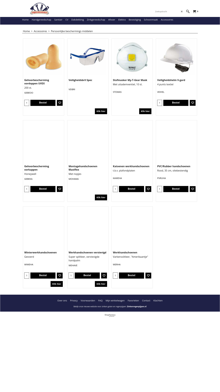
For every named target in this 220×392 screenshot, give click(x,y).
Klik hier (101, 99)
